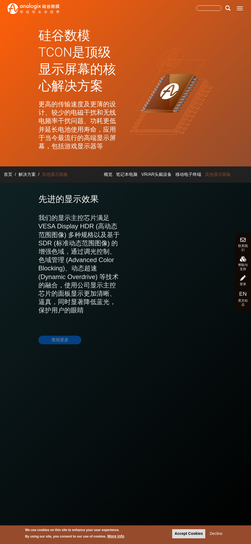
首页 (8, 174)
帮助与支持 (243, 263)
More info (115, 537)
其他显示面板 (218, 174)
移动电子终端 (188, 174)
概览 (108, 174)
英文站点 (243, 298)
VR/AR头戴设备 (156, 174)
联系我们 (243, 244)
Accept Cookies (189, 534)
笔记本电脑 (126, 174)
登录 (243, 281)
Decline (216, 534)
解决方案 (27, 174)
